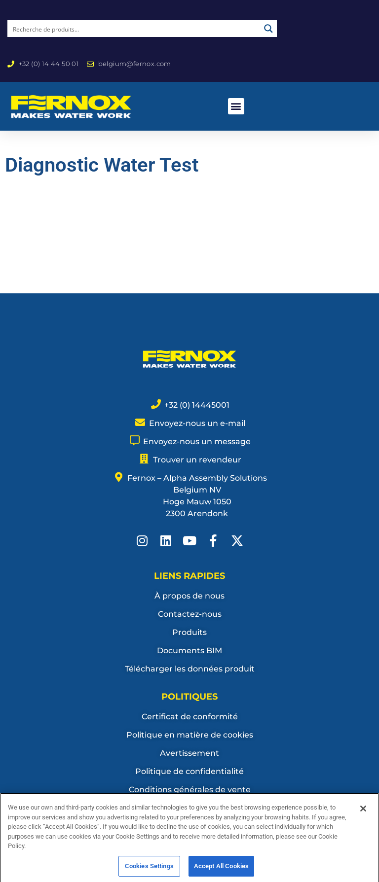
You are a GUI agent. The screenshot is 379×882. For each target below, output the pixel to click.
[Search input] (134, 28)
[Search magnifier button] (268, 28)
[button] (236, 106)
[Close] (363, 820)
